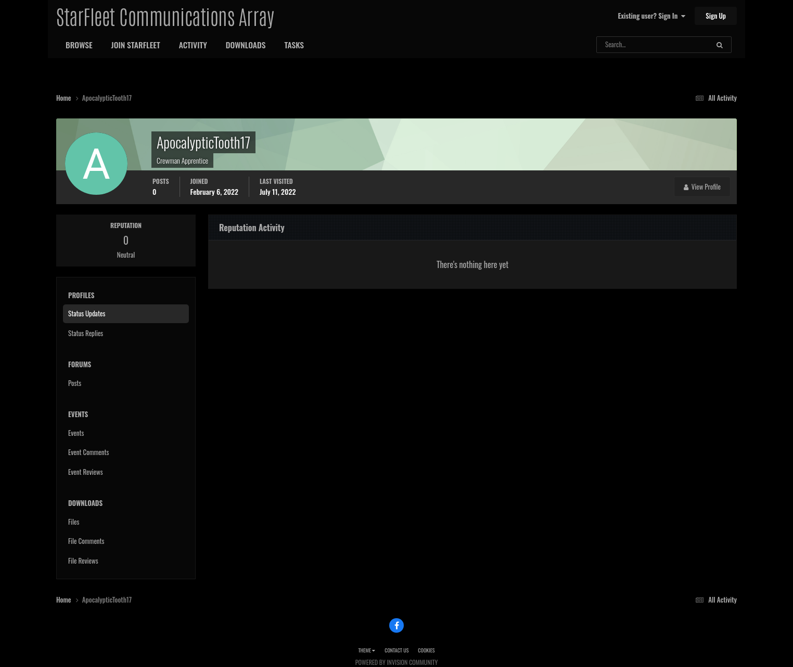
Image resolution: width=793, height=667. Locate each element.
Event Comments (88, 452)
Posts (74, 383)
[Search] (625, 44)
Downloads (246, 44)
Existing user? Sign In (651, 15)
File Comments (86, 541)
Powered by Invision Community (396, 662)
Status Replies (85, 333)
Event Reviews (85, 471)
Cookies (426, 650)
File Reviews (83, 560)
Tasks (294, 44)
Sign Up (716, 15)
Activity (193, 44)
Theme (366, 650)
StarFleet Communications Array (165, 16)
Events (76, 433)
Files (73, 521)
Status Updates (86, 313)
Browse (79, 44)
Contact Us (396, 650)
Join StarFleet (135, 44)
